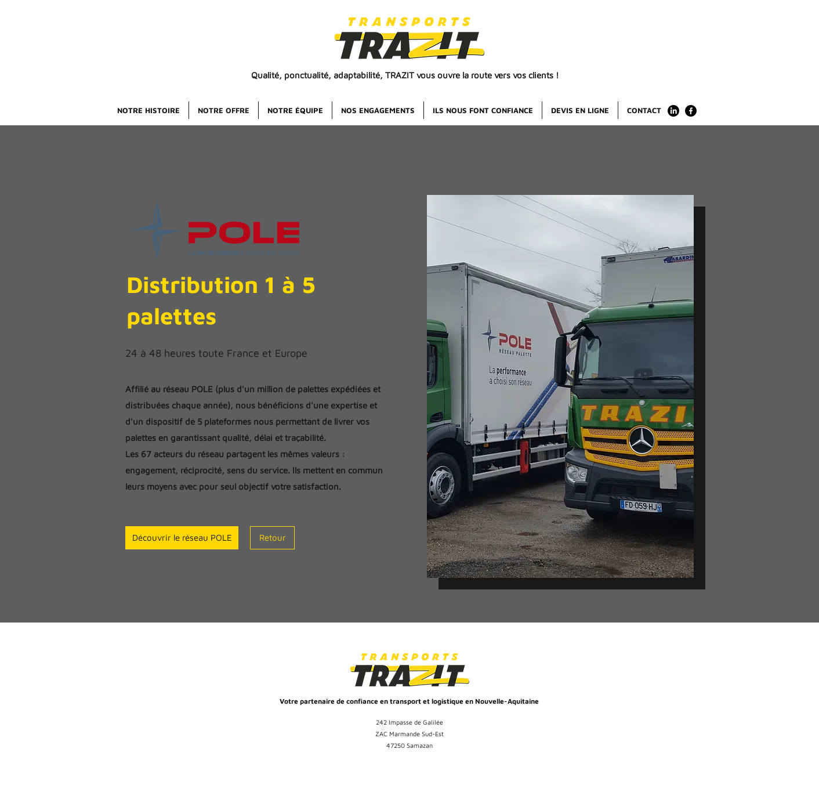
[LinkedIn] (673, 111)
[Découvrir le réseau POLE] (181, 537)
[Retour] (272, 537)
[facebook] (691, 111)
